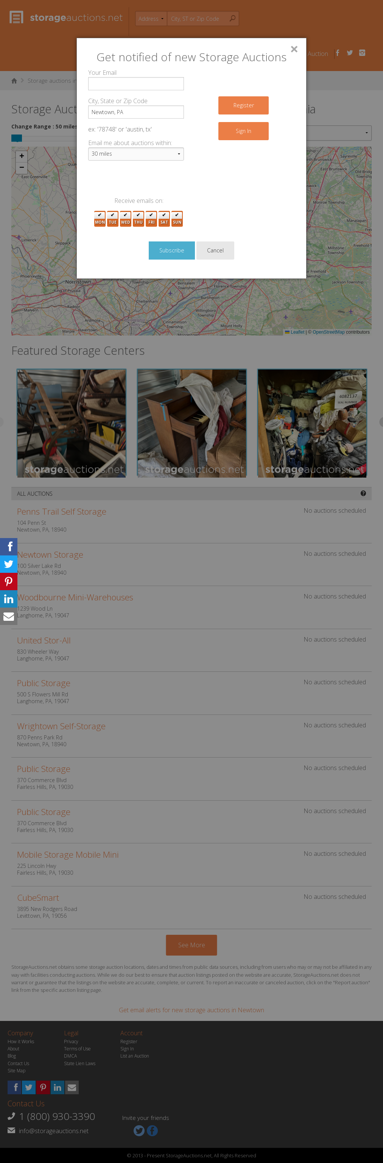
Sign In (243, 131)
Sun (177, 219)
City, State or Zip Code (118, 101)
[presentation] (145, 181)
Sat (164, 219)
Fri (151, 219)
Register (244, 105)
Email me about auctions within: (130, 143)
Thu (138, 219)
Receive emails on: (138, 200)
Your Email (102, 72)
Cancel (215, 250)
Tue (113, 219)
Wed (125, 219)
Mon (100, 219)
